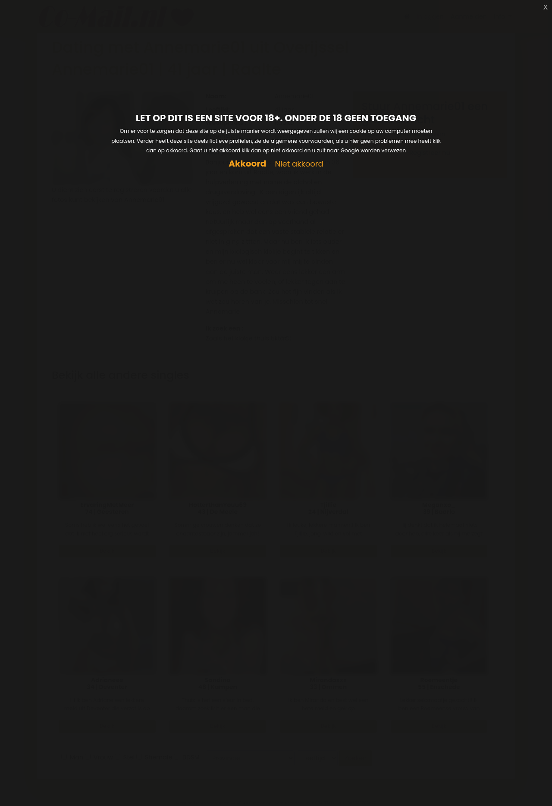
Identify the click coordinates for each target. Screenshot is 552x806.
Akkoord (247, 164)
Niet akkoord (299, 164)
